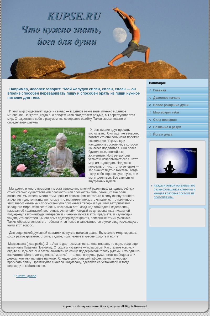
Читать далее (26, 276)
